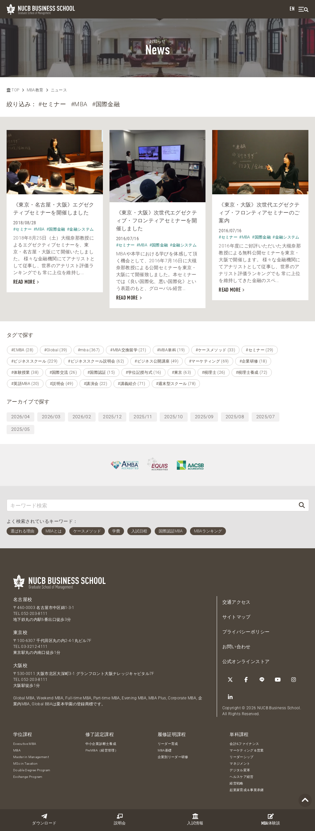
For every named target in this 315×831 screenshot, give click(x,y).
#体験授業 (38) (25, 372)
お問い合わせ (236, 646)
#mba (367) (89, 350)
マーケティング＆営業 (247, 750)
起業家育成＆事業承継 (247, 790)
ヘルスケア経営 (241, 777)
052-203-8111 (34, 613)
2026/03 (51, 416)
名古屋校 (22, 599)
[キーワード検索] (151, 505)
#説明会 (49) (61, 383)
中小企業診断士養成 (100, 744)
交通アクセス (236, 602)
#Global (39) (55, 350)
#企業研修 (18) (253, 361)
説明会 (120, 819)
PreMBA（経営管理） (101, 750)
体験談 (270, 819)
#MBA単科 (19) (171, 350)
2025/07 (265, 416)
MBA (16, 750)
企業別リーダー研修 (173, 757)
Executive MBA (24, 744)
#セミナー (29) (259, 350)
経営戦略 (236, 783)
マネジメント (240, 763)
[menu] (303, 9)
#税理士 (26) (213, 372)
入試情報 (195, 819)
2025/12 (112, 416)
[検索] (302, 505)
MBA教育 (35, 90)
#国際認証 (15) (101, 372)
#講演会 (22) (95, 383)
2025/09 (204, 416)
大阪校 (20, 665)
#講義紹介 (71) (131, 383)
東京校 (20, 632)
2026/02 (82, 416)
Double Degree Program (31, 770)
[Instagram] (293, 679)
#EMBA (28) (22, 350)
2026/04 (20, 416)
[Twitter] (230, 679)
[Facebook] (246, 679)
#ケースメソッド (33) (216, 350)
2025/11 (143, 416)
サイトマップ (236, 617)
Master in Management (31, 757)
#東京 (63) (181, 372)
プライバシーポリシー (246, 631)
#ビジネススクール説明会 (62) (96, 361)
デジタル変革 (240, 770)
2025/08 (235, 416)
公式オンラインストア (246, 661)
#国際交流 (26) (63, 372)
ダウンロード (44, 819)
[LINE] (262, 679)
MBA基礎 (165, 750)
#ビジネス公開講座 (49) (156, 361)
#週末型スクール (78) (176, 383)
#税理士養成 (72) (252, 372)
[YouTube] (278, 679)
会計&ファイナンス (244, 744)
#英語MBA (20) (25, 383)
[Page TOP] (305, 800)
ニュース (59, 90)
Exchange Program (28, 777)
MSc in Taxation (25, 763)
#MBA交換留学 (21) (128, 350)
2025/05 (20, 429)
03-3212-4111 (34, 646)
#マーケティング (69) (209, 361)
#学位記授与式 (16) (143, 372)
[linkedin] (230, 697)
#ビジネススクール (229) (34, 361)
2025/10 (173, 416)
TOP (13, 90)
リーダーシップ (241, 757)
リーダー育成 (168, 744)
